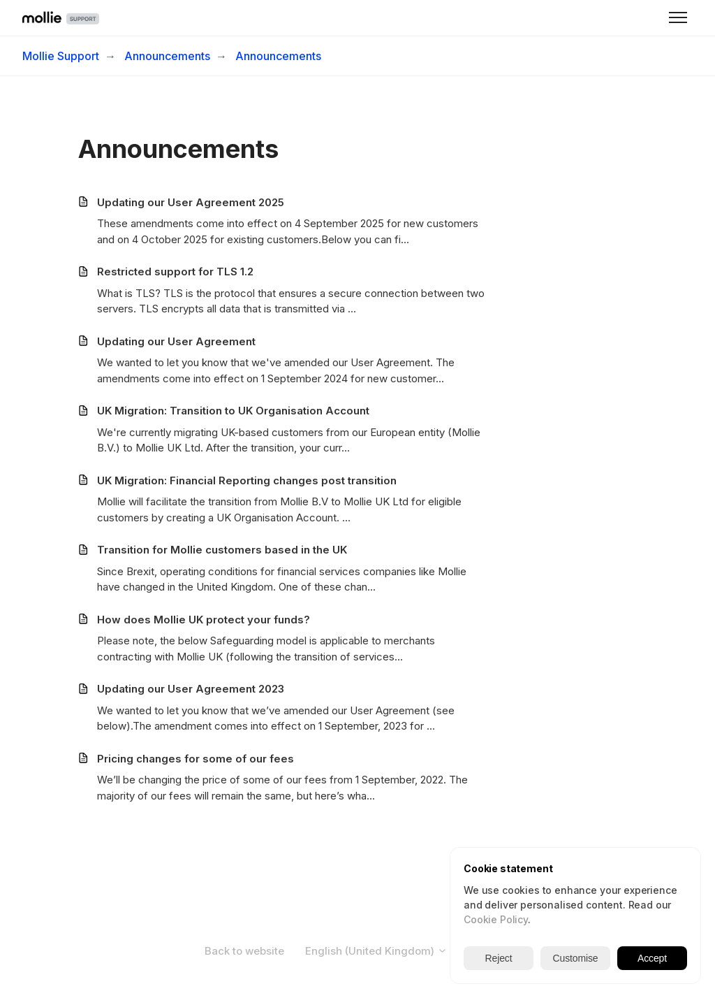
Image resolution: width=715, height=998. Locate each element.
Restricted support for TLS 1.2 (175, 271)
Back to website (244, 950)
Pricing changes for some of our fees (195, 758)
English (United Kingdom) (376, 950)
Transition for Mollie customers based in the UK (222, 549)
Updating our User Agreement (176, 341)
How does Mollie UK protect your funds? (203, 619)
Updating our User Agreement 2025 (190, 202)
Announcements (167, 56)
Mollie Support (60, 56)
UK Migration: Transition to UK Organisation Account (233, 410)
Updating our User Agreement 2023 (190, 688)
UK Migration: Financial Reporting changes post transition (247, 480)
